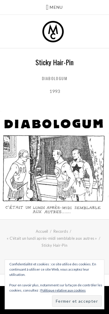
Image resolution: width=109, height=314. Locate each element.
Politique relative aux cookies (63, 290)
